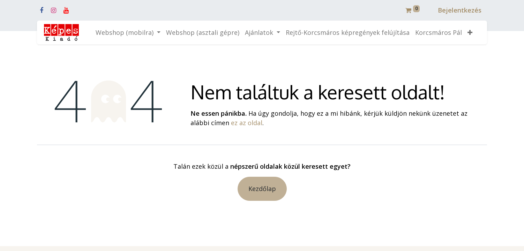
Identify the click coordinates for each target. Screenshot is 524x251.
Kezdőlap (262, 188)
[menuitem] (202, 32)
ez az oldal (246, 123)
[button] (470, 32)
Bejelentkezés (459, 10)
